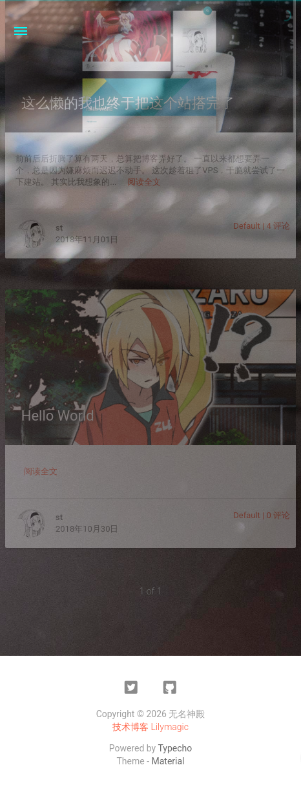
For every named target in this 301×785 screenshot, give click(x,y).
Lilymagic (170, 727)
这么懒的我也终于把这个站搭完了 (127, 103)
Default (246, 226)
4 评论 (278, 226)
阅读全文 (144, 182)
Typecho (175, 748)
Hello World (57, 416)
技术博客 (130, 727)
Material (168, 761)
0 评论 (278, 515)
